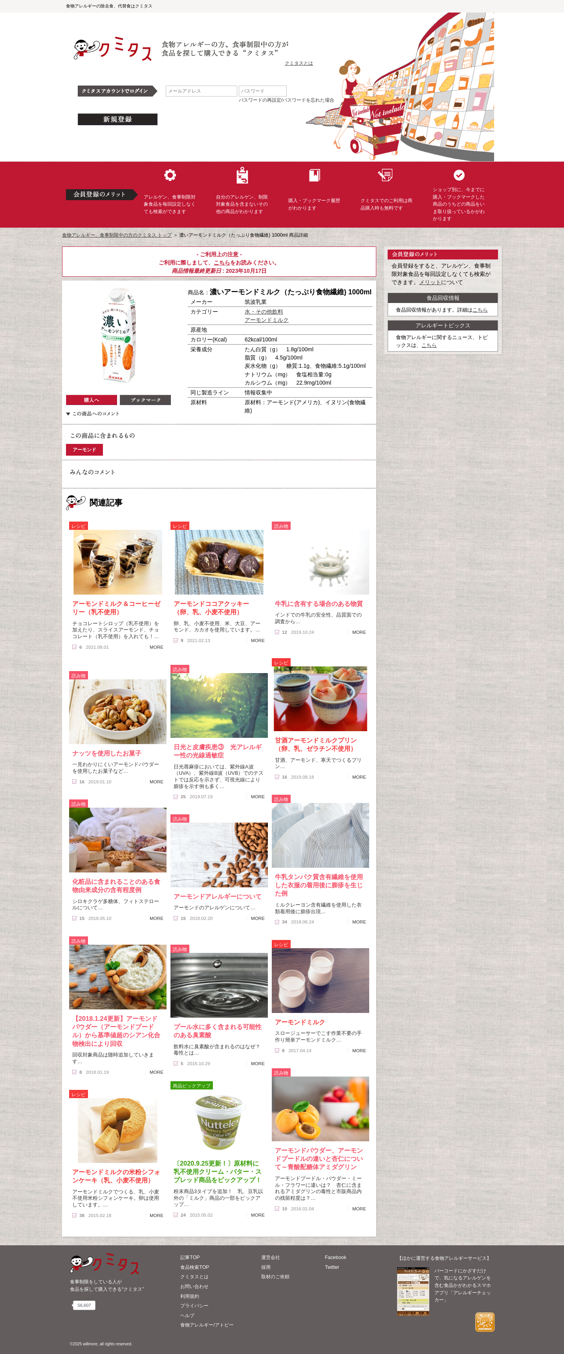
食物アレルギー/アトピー (206, 1325)
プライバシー (194, 1305)
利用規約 (189, 1296)
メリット (430, 282)
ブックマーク (145, 400)
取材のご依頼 (275, 1276)
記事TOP (190, 1257)
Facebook (335, 1257)
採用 (266, 1267)
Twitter (332, 1267)
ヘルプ (187, 1315)
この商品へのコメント (92, 413)
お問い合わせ (194, 1286)
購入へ (91, 400)
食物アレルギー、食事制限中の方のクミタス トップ (117, 235)
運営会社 (270, 1257)
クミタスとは (299, 63)
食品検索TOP (194, 1267)
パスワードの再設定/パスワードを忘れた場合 (286, 100)
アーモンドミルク (267, 320)
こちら (222, 262)
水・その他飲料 (264, 311)
